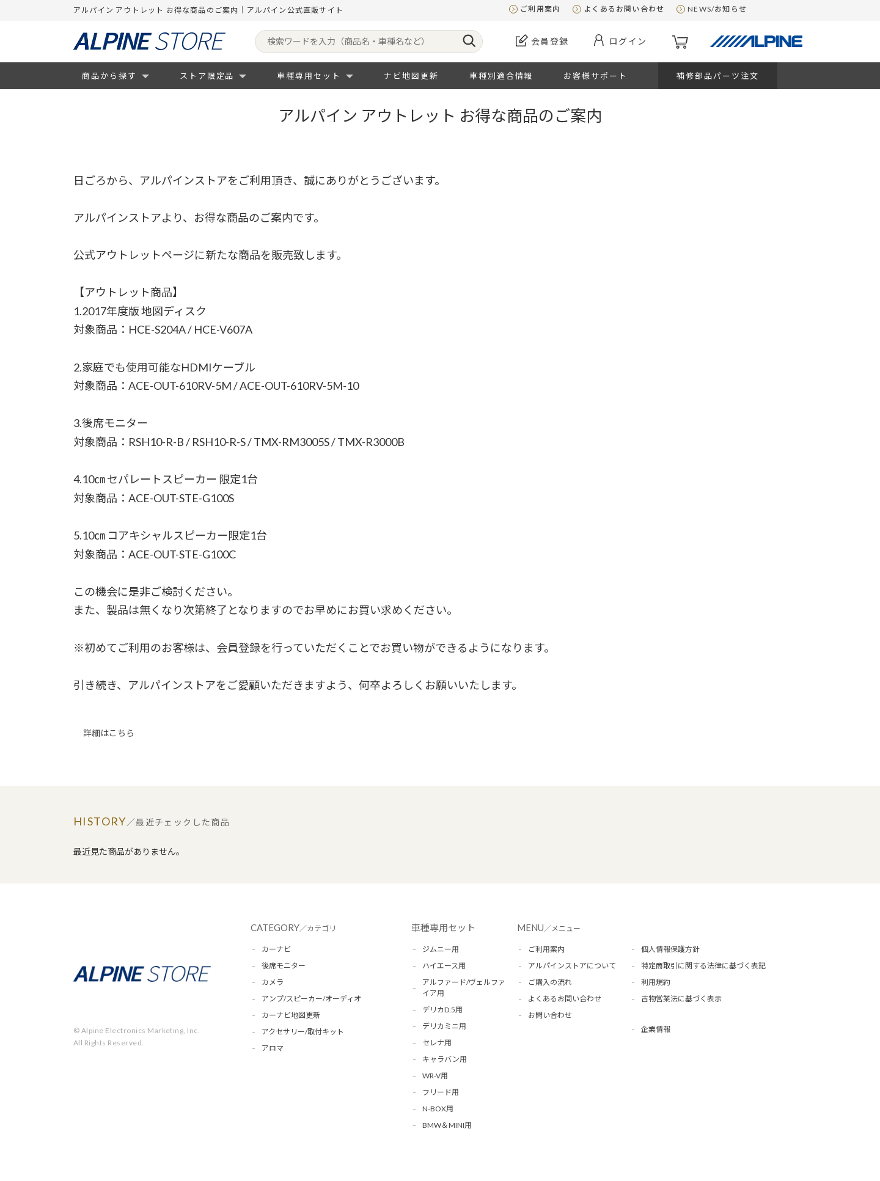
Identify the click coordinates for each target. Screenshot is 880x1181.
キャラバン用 (444, 1059)
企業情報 (655, 1029)
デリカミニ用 (444, 1026)
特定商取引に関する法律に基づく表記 (703, 965)
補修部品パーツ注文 (717, 76)
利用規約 (655, 982)
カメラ (273, 982)
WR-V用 (435, 1075)
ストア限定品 (207, 76)
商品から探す (109, 76)
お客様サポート (595, 76)
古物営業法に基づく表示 (681, 998)
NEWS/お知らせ (717, 8)
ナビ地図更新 (411, 76)
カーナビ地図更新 (291, 1015)
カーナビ (276, 949)
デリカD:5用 (442, 1009)
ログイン (628, 41)
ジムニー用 (440, 949)
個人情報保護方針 (670, 949)
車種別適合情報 (501, 76)
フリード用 (440, 1092)
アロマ (273, 1048)
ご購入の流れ (550, 982)
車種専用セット (309, 76)
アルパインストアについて (572, 965)
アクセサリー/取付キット (303, 1031)
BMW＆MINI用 (447, 1125)
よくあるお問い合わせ (624, 8)
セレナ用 (437, 1042)
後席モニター (284, 965)
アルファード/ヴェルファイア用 (463, 988)
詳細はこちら (108, 733)
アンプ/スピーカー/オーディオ (311, 998)
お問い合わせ (550, 1015)
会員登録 (550, 41)
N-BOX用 (437, 1108)
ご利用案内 (540, 8)
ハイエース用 (444, 965)
